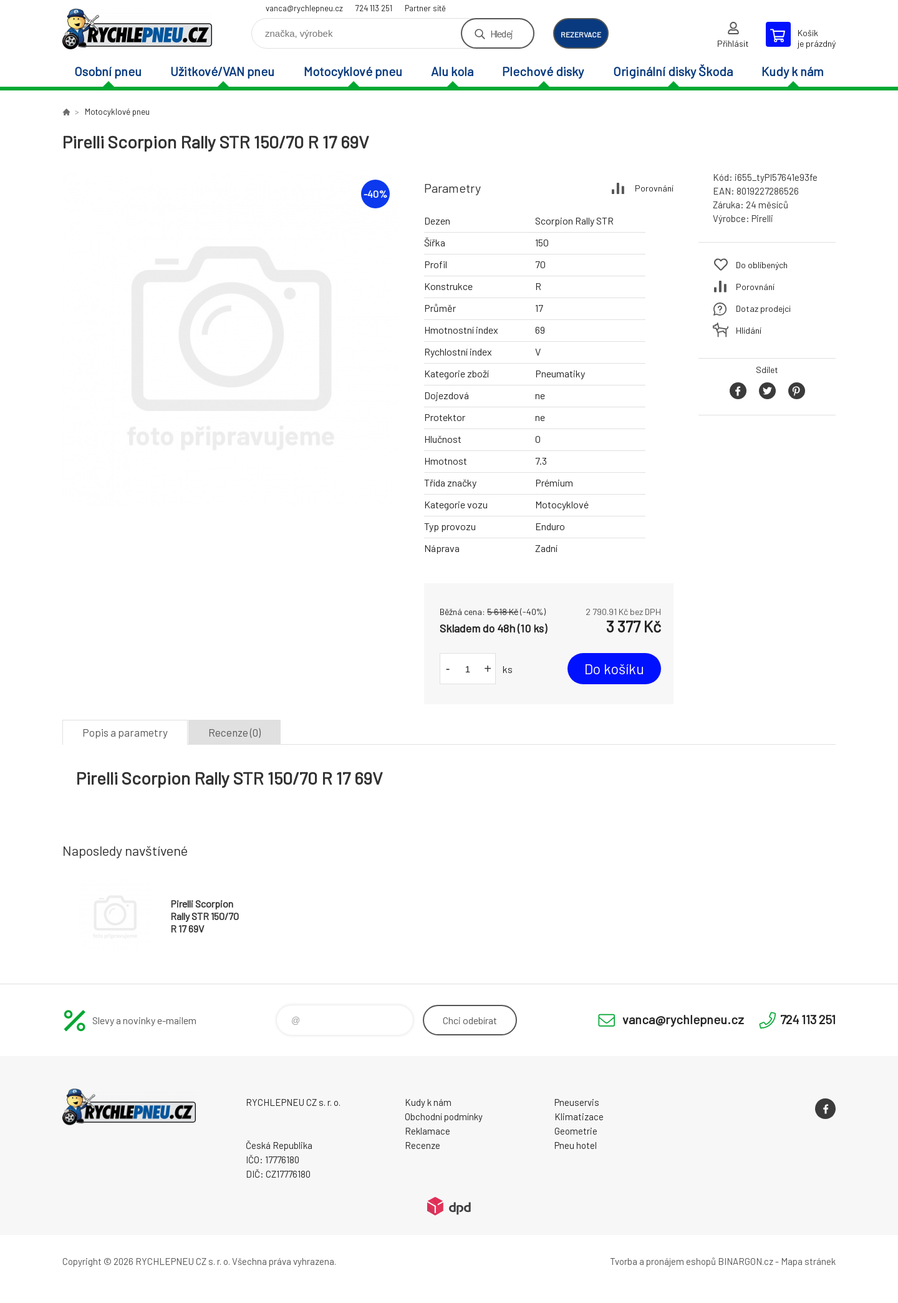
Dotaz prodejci (763, 308)
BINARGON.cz (745, 1261)
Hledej (501, 33)
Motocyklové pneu (353, 71)
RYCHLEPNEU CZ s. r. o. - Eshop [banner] (137, 29)
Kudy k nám (792, 71)
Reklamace (427, 1130)
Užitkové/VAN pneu (222, 71)
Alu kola (452, 71)
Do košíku (614, 668)
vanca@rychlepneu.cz (304, 8)
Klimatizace (579, 1116)
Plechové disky (543, 71)
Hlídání (748, 330)
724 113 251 (373, 8)
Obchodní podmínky (444, 1116)
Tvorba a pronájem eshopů (663, 1261)
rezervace (581, 34)
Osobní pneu (108, 71)
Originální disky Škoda (673, 71)
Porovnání (654, 188)
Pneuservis (576, 1102)
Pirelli (762, 218)
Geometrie (575, 1130)
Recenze (422, 1145)
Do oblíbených (762, 264)
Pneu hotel (575, 1145)
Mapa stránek (808, 1261)
